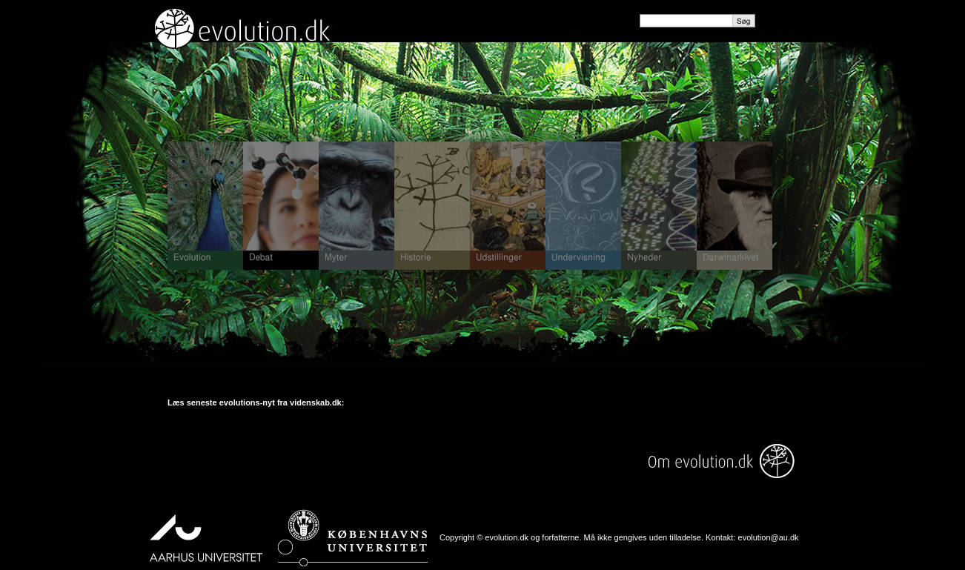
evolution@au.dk (768, 537)
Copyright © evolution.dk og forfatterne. (511, 537)
